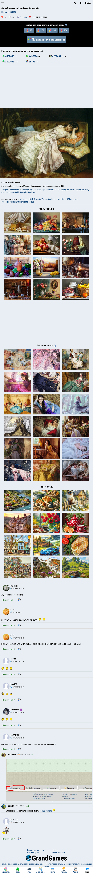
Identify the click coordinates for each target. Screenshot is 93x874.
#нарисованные (8, 192)
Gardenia (23, 17)
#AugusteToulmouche (10, 189)
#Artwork (22, 202)
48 (29, 30)
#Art (38, 199)
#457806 (32, 56)
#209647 (55, 56)
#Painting (24, 199)
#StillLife (32, 199)
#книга (72, 189)
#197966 (8, 61)
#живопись (55, 189)
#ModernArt (55, 199)
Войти (88, 3)
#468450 (8, 56)
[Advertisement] (46, 87)
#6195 (31, 61)
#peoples (24, 192)
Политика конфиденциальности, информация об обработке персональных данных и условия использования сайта (46, 865)
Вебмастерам (33, 852)
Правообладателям (35, 850)
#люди (88, 189)
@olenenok (47, 810)
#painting (37, 189)
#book (48, 189)
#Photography (72, 199)
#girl (43, 189)
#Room (63, 199)
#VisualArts (45, 199)
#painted (31, 192)
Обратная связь (59, 852)
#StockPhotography (9, 202)
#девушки (80, 189)
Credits (55, 850)
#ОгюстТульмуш (26, 189)
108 (40, 30)
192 (52, 30)
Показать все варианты (46, 39)
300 (63, 30)
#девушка (65, 189)
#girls (17, 192)
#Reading (30, 202)
